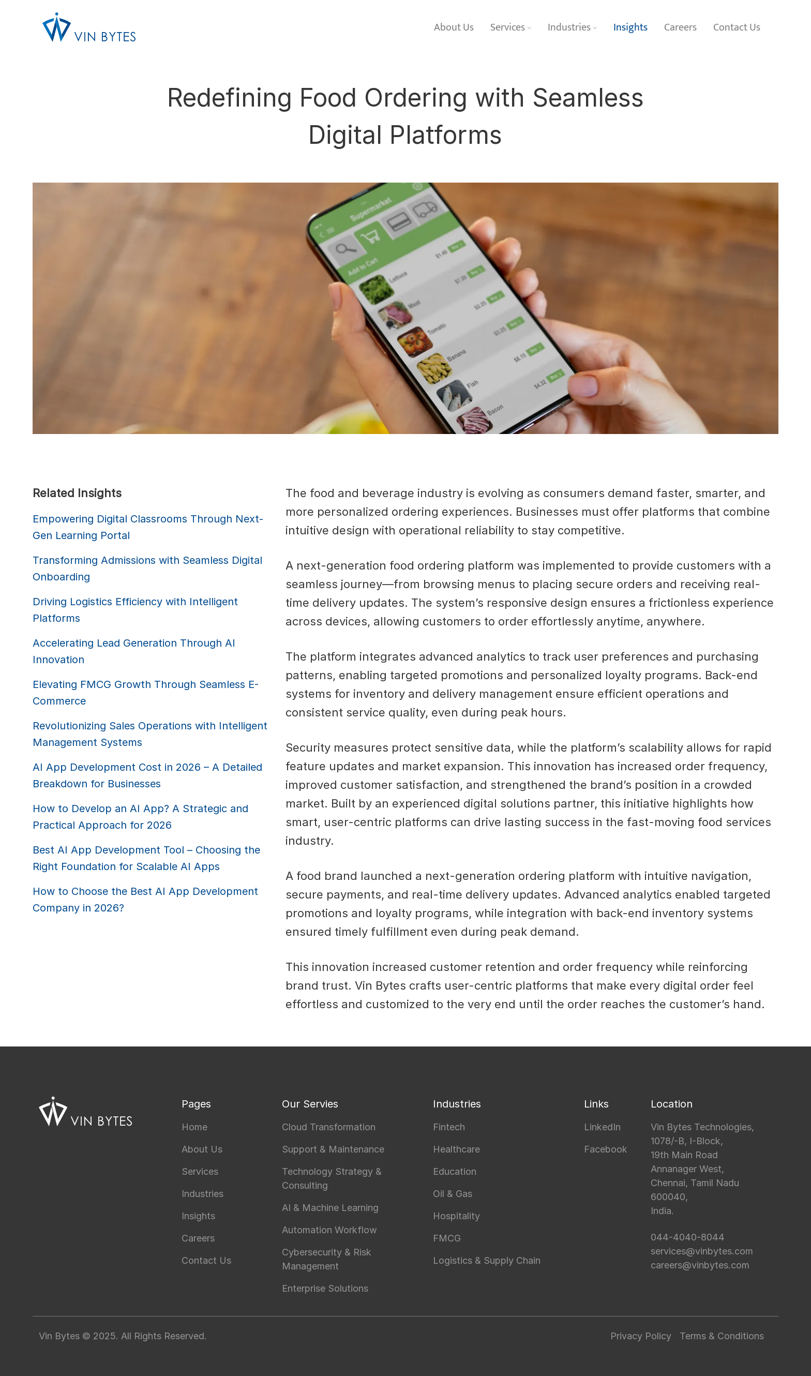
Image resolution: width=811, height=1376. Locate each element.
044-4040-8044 (688, 1237)
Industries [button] (572, 27)
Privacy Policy (640, 1335)
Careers (680, 27)
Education (454, 1171)
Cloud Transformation (329, 1126)
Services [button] (510, 27)
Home (194, 1126)
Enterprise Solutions (325, 1288)
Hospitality (456, 1215)
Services (200, 1171)
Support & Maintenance (333, 1149)
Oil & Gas (452, 1193)
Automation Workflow (329, 1229)
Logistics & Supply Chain (486, 1260)
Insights (630, 27)
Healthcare (456, 1149)
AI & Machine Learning (330, 1207)
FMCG (447, 1238)
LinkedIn (602, 1126)
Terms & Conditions (722, 1335)
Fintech (449, 1126)
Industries (202, 1193)
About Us (454, 27)
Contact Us (736, 27)
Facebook (605, 1149)
